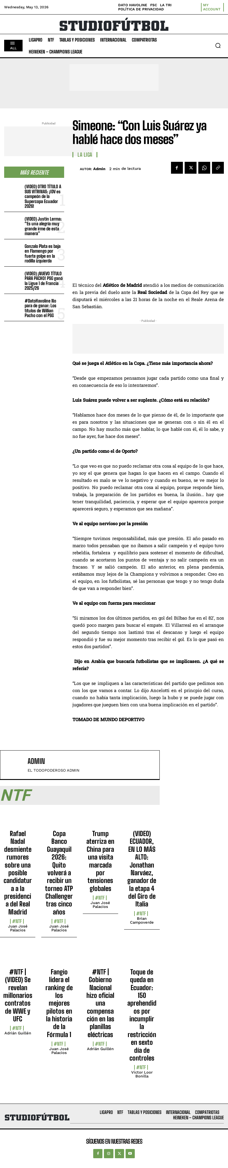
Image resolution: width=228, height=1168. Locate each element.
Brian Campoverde (142, 920)
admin (99, 169)
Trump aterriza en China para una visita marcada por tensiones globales (100, 861)
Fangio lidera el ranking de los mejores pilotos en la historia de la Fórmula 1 (59, 1003)
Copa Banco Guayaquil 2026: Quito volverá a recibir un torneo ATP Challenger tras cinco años (59, 873)
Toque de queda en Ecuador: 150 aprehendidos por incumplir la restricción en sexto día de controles (141, 1015)
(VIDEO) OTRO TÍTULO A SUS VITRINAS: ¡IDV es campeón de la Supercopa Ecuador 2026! (43, 196)
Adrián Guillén (17, 1033)
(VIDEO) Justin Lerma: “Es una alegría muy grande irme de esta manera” (43, 226)
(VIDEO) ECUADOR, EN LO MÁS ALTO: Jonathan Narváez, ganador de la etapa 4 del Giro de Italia (141, 869)
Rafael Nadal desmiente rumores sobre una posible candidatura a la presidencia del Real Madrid (18, 873)
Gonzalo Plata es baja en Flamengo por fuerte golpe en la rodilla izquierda (43, 253)
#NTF (17, 921)
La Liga (84, 154)
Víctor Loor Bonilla (142, 1074)
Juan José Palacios (18, 928)
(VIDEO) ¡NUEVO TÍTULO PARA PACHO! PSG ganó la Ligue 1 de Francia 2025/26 (44, 281)
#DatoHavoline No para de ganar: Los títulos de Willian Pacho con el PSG (40, 308)
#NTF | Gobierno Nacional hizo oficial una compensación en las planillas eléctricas (100, 1003)
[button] (218, 45)
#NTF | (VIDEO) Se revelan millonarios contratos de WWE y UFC (17, 995)
